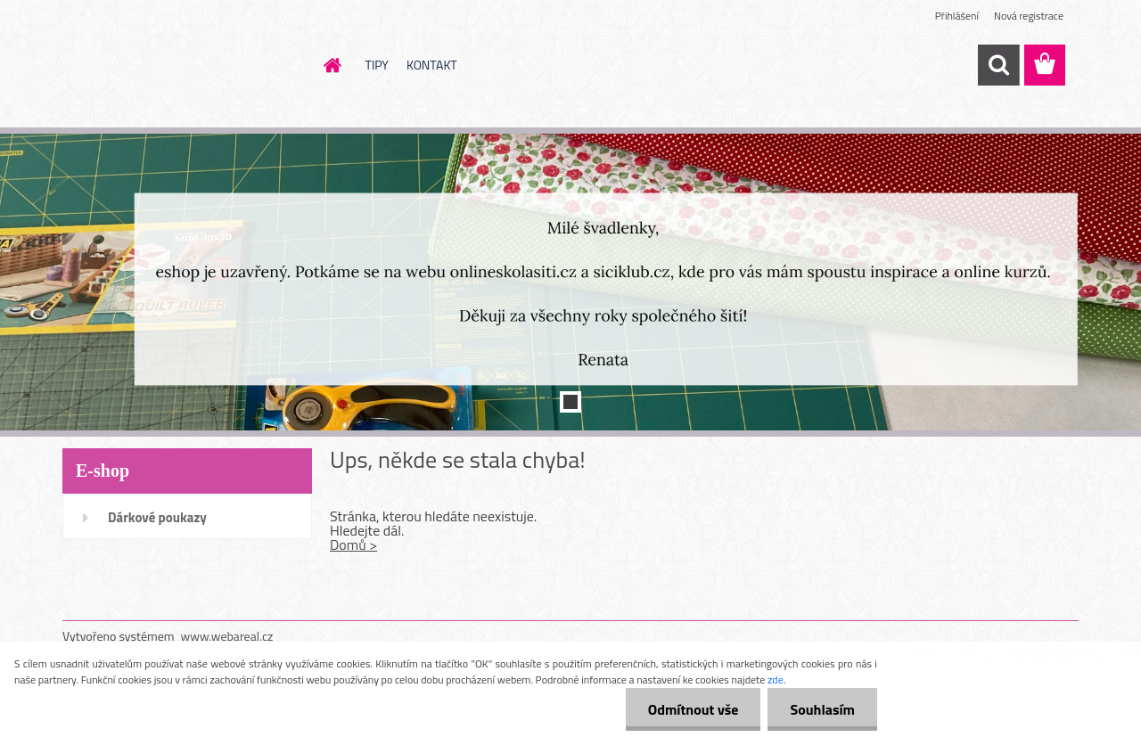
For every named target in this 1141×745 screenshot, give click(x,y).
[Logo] (185, 66)
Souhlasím (822, 709)
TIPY (377, 64)
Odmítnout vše (693, 709)
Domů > (353, 544)
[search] (998, 65)
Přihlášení (957, 15)
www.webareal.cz (227, 635)
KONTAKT (431, 64)
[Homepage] (331, 65)
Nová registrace (1028, 15)
